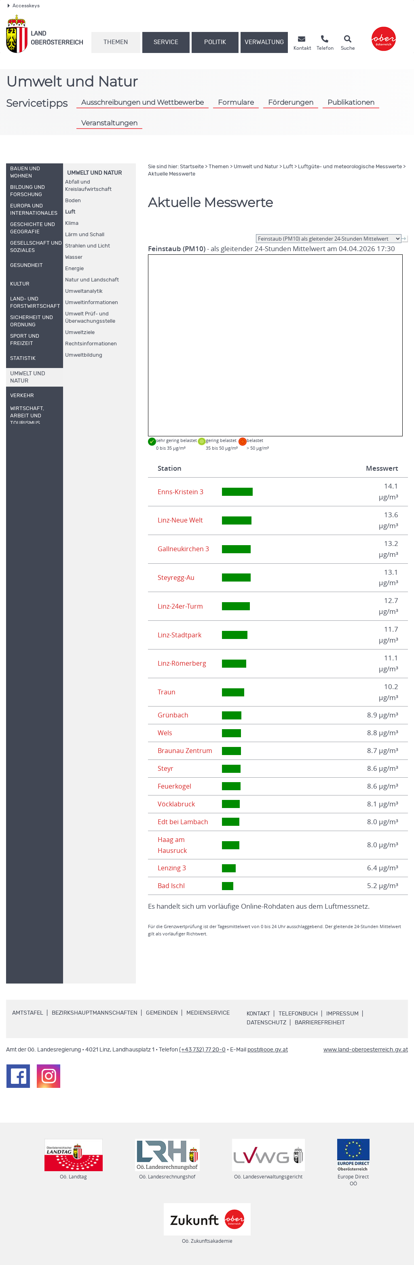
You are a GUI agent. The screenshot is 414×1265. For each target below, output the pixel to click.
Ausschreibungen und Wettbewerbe (142, 102)
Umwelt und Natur (94, 173)
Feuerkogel (175, 786)
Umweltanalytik (84, 291)
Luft (70, 212)
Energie (74, 268)
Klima (71, 223)
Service (166, 42)
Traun (166, 692)
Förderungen (290, 102)
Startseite (192, 166)
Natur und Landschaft (92, 280)
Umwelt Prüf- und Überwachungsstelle (90, 317)
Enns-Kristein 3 (181, 491)
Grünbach (173, 715)
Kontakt (258, 1014)
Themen (116, 42)
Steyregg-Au (177, 577)
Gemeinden (162, 1013)
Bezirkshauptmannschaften (94, 1013)
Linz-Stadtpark (180, 634)
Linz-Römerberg (183, 663)
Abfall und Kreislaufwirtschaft (88, 186)
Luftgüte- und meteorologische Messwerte (350, 166)
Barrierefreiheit (320, 1023)
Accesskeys (24, 5)
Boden (73, 200)
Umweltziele (80, 332)
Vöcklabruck (177, 804)
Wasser (73, 257)
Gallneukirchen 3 (184, 548)
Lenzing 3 (173, 867)
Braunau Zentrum (186, 750)
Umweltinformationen (91, 302)
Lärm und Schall (84, 234)
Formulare (236, 102)
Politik (215, 42)
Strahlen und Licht (87, 246)
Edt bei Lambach (183, 821)
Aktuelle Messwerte (171, 174)
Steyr (166, 768)
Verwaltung (264, 42)
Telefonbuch (298, 1014)
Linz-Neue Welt (182, 520)
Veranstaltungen (109, 123)
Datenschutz (266, 1023)
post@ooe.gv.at (267, 1050)
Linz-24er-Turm (181, 606)
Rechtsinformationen (91, 344)
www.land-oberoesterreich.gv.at (365, 1050)
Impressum (342, 1014)
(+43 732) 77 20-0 (202, 1050)
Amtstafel (27, 1013)
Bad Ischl (172, 885)
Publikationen (350, 102)
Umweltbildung (83, 355)
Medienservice (208, 1013)
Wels (165, 732)
